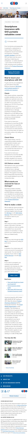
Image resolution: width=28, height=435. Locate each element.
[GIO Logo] (14, 3)
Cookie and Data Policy (22, 405)
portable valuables (10, 55)
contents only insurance (11, 90)
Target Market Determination (8, 431)
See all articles (10, 367)
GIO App (9, 213)
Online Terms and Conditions (19, 432)
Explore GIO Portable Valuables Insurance (14, 72)
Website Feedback (14, 396)
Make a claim (14, 275)
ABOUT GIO (6, 379)
